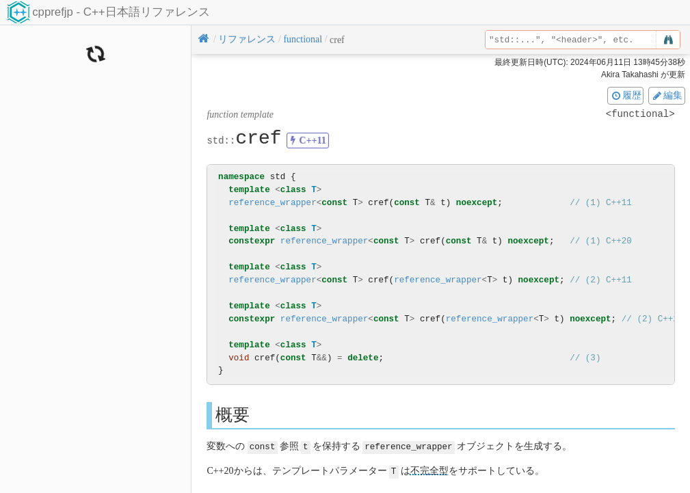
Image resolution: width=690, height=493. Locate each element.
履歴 (625, 95)
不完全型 (429, 470)
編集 (666, 95)
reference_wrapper (272, 203)
